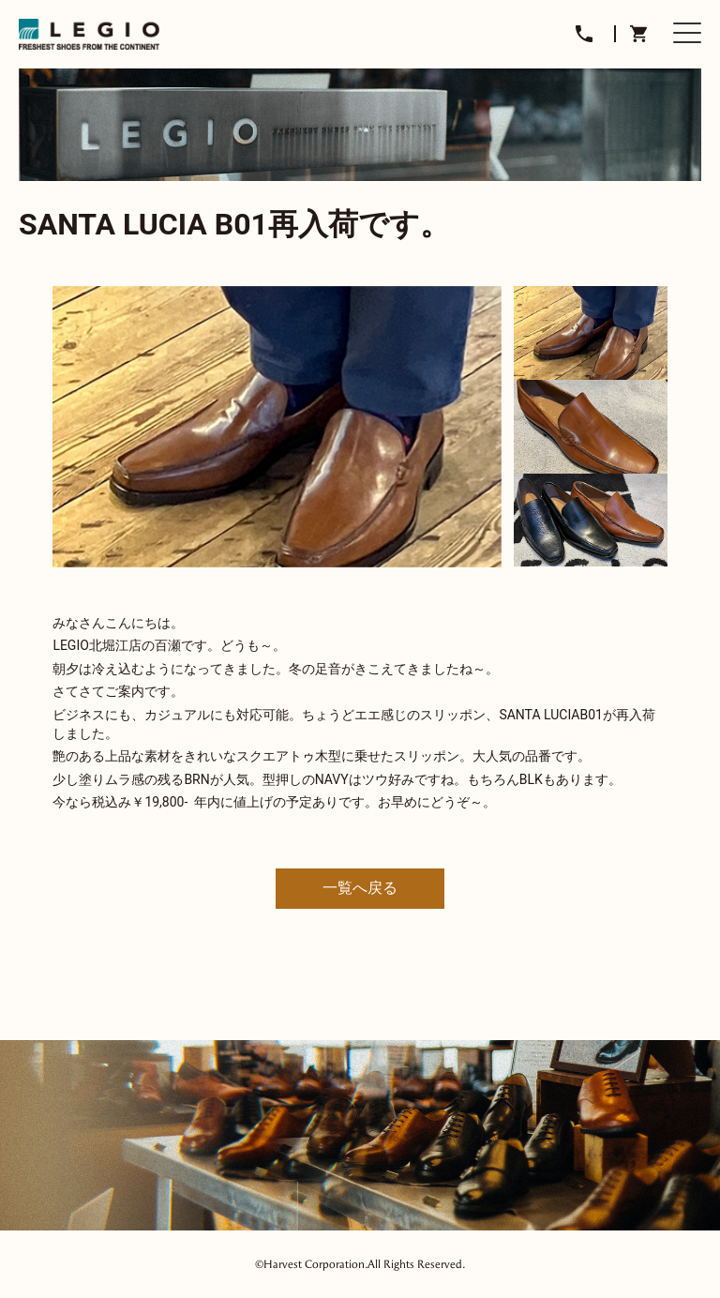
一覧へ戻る (360, 888)
